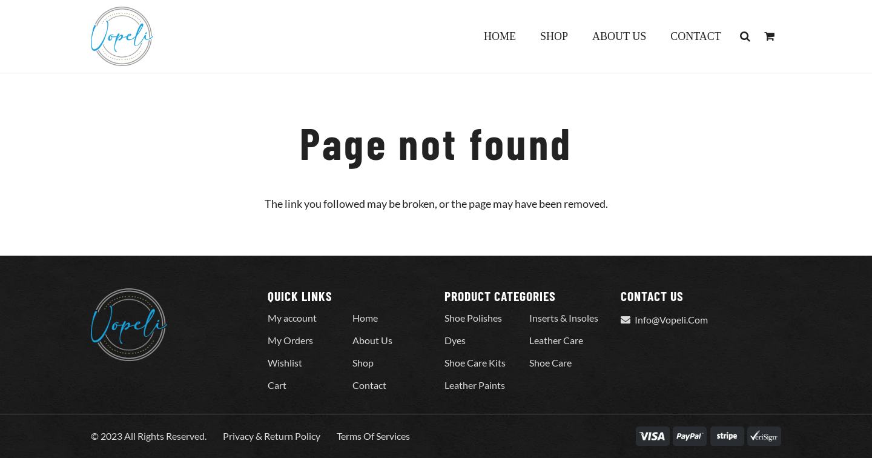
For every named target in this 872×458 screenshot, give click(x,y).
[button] (745, 36)
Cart (277, 385)
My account (292, 318)
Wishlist (285, 362)
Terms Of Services (373, 436)
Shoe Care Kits (475, 362)
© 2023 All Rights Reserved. (148, 436)
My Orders (290, 340)
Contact (369, 385)
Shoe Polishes (473, 318)
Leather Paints (474, 385)
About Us (372, 340)
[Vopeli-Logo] (122, 36)
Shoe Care (550, 362)
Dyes (455, 340)
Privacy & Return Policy (271, 436)
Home (365, 318)
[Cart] (769, 36)
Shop (363, 362)
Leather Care (556, 340)
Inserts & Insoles (563, 318)
